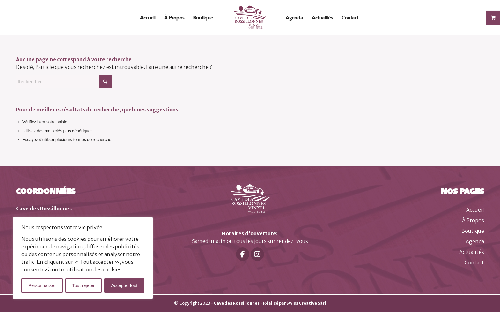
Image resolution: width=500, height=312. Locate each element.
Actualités (471, 252)
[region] (83, 258)
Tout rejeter (83, 285)
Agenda (475, 241)
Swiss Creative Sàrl (306, 303)
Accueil (475, 210)
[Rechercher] (64, 81)
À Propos (473, 220)
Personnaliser (42, 285)
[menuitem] (148, 18)
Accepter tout (124, 285)
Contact (474, 262)
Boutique (472, 231)
